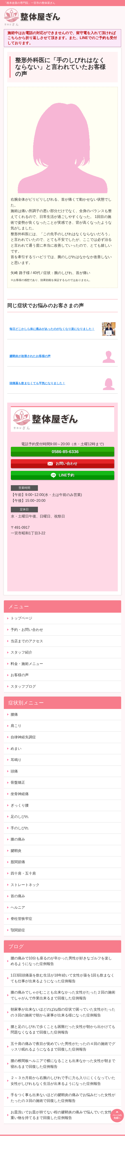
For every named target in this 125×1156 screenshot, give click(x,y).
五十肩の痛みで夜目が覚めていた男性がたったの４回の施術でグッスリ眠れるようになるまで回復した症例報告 (63, 1046)
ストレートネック (25, 885)
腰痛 (14, 714)
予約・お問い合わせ (27, 630)
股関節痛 (18, 862)
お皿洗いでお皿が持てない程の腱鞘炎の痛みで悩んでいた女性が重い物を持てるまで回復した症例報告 (63, 1115)
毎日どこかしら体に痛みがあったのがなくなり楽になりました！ (52, 329)
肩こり (16, 726)
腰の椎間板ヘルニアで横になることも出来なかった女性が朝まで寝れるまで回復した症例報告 (63, 1063)
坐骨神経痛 (20, 794)
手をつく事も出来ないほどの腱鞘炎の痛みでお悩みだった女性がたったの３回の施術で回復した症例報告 (63, 1098)
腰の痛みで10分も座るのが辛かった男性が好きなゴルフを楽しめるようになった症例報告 (61, 961)
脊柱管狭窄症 (21, 919)
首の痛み (18, 896)
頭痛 (14, 771)
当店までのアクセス (27, 641)
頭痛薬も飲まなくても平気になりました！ (37, 383)
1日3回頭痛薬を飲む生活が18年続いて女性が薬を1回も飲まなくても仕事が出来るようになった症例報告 (63, 978)
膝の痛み (18, 839)
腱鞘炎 (16, 851)
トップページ (21, 618)
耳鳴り (16, 760)
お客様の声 (20, 675)
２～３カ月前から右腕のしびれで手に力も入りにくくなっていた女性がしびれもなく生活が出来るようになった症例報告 (63, 1081)
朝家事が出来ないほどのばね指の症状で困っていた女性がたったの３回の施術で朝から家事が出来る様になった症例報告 (63, 1012)
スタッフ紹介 (21, 652)
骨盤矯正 (18, 782)
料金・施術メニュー (27, 664)
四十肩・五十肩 (23, 873)
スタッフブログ (23, 686)
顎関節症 (18, 930)
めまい (16, 748)
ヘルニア (18, 907)
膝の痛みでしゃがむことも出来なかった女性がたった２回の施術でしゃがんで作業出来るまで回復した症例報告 (63, 995)
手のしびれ (20, 828)
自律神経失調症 (23, 737)
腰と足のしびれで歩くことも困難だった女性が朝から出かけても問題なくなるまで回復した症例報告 (63, 1029)
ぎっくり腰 (20, 805)
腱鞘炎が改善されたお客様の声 (30, 356)
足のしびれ (20, 816)
